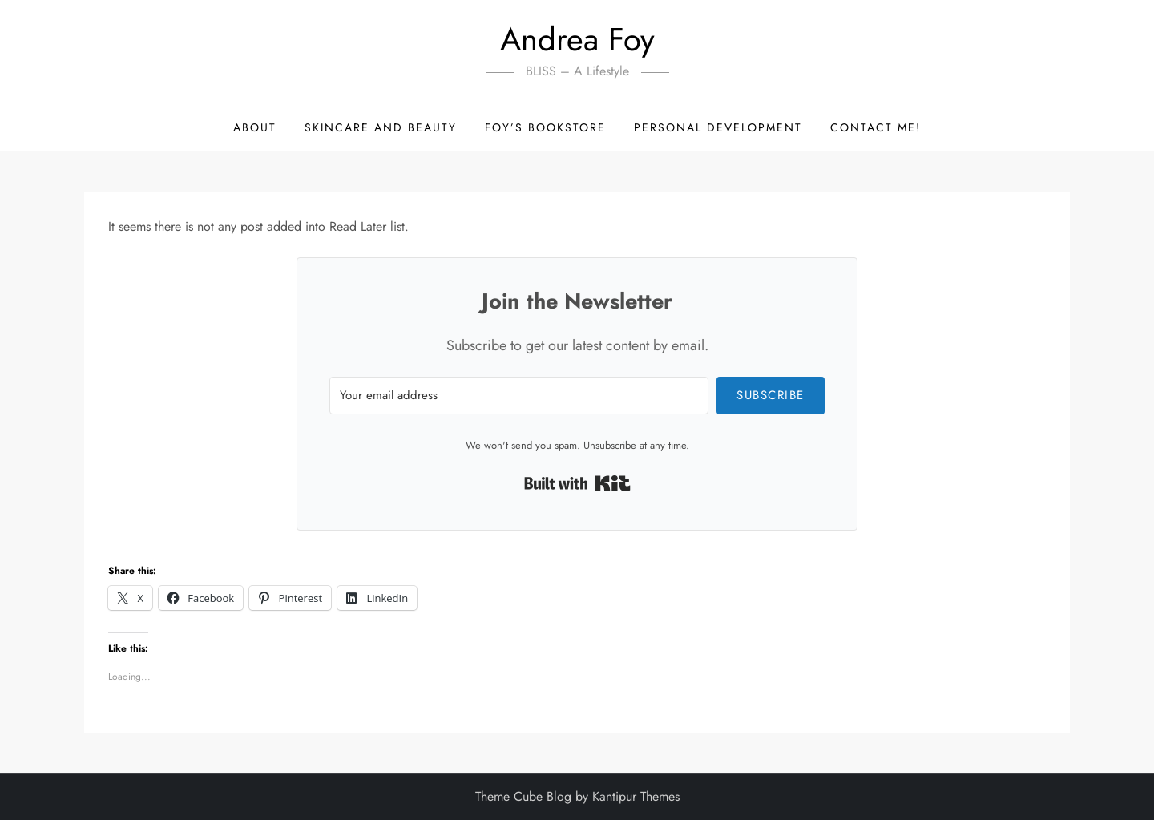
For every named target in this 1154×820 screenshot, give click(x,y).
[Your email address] (518, 395)
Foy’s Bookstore (545, 127)
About (254, 127)
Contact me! (875, 127)
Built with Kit (577, 483)
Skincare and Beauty (381, 127)
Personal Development (718, 127)
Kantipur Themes (636, 796)
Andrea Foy (577, 39)
